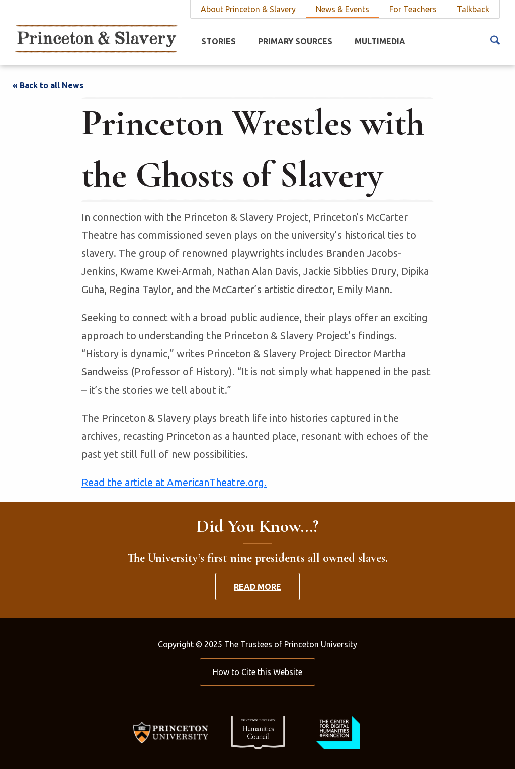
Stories (218, 41)
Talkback (473, 9)
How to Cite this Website (257, 672)
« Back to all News (48, 85)
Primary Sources (295, 41)
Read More (257, 586)
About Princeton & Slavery (248, 9)
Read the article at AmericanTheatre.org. (174, 482)
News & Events (342, 9)
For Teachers (413, 9)
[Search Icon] (495, 39)
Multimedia (380, 41)
